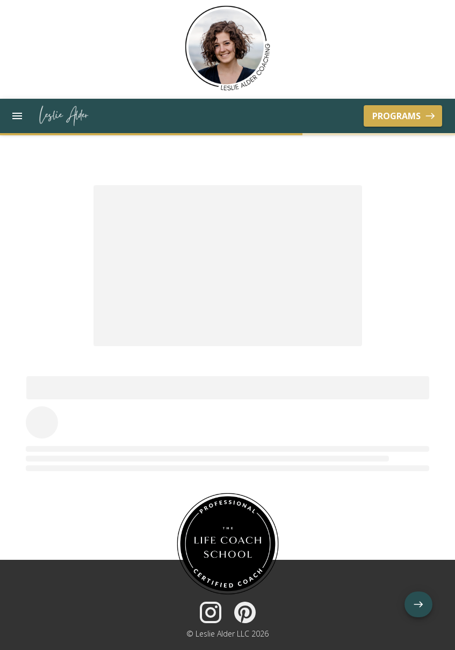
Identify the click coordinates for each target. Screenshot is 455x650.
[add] (418, 604)
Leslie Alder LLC (222, 634)
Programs (403, 116)
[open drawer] (17, 116)
